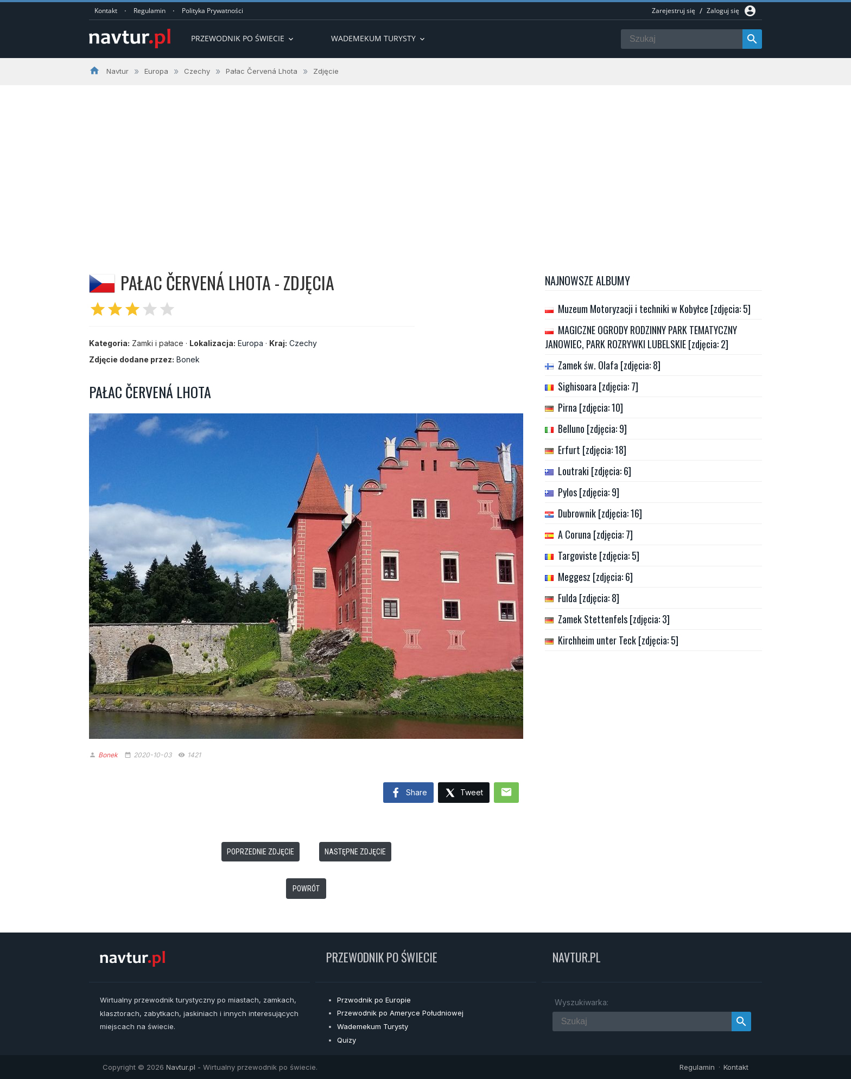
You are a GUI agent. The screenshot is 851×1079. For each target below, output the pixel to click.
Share (408, 793)
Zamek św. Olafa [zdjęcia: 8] (609, 365)
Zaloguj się (723, 10)
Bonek (188, 359)
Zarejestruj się (673, 10)
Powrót (306, 888)
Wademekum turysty (379, 38)
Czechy (303, 343)
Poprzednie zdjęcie (260, 851)
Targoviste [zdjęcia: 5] (598, 555)
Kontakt (105, 10)
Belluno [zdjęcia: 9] (592, 429)
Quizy (346, 1040)
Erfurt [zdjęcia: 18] (592, 450)
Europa (250, 343)
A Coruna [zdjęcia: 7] (595, 534)
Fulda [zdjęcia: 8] (588, 598)
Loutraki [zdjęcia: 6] (594, 471)
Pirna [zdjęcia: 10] (590, 407)
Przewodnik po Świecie (243, 38)
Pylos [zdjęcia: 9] (588, 492)
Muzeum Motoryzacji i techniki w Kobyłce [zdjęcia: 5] (654, 309)
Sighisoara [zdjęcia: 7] (598, 386)
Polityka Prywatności (212, 10)
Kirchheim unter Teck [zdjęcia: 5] (618, 640)
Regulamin (150, 10)
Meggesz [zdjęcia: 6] (595, 577)
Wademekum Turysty (372, 1026)
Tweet (463, 793)
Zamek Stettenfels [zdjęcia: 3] (614, 619)
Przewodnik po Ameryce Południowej (400, 1012)
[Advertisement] (425, 166)
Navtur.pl (180, 1067)
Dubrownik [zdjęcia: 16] (600, 513)
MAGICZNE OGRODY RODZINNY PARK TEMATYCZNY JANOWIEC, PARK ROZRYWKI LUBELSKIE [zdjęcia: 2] (641, 337)
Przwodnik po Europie (374, 999)
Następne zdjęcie (355, 851)
